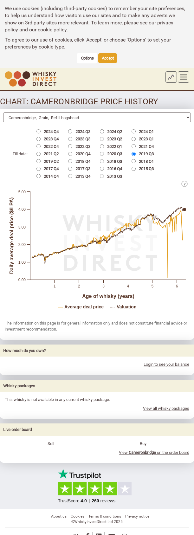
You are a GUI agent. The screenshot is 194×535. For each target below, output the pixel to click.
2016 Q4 (111, 168)
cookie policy (52, 29)
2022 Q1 (111, 146)
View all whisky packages (166, 408)
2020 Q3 (111, 154)
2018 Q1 (143, 161)
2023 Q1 (143, 139)
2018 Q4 (79, 161)
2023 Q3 (79, 139)
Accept (107, 58)
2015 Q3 (143, 168)
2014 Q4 (47, 176)
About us (59, 516)
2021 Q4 (143, 146)
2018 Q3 (111, 161)
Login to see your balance (166, 364)
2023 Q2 (111, 139)
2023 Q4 (47, 139)
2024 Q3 (79, 131)
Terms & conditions (104, 516)
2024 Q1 (143, 131)
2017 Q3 (79, 168)
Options (87, 58)
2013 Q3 (111, 176)
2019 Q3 (143, 154)
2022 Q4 (47, 146)
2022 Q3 (79, 146)
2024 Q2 (111, 131)
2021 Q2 (47, 154)
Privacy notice (137, 516)
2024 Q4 (47, 131)
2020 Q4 (79, 154)
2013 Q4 (79, 176)
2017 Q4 (47, 168)
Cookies (77, 516)
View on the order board (154, 452)
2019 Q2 (47, 161)
